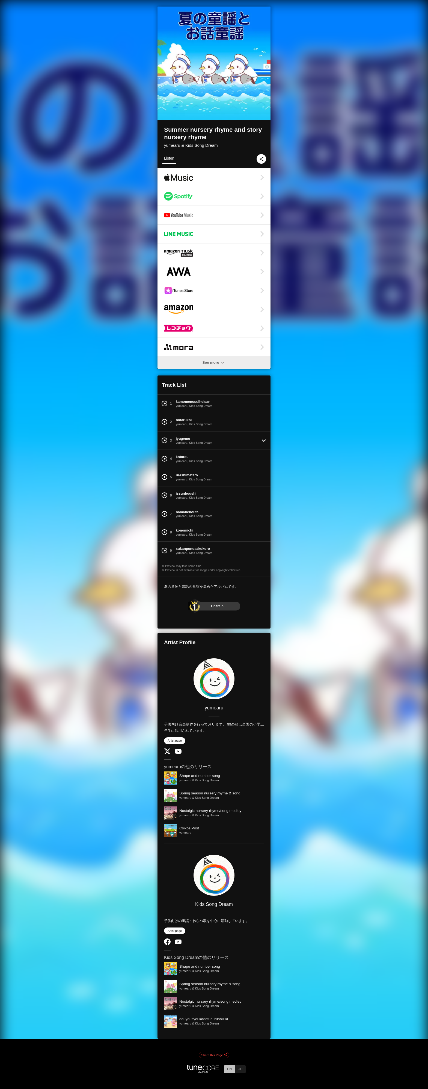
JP (240, 1069)
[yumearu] (214, 678)
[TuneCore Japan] (203, 1071)
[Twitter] (167, 753)
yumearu (214, 708)
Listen (169, 158)
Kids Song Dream (214, 904)
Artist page (175, 740)
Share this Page (214, 1055)
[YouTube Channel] (178, 752)
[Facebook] (167, 944)
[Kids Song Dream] (214, 875)
